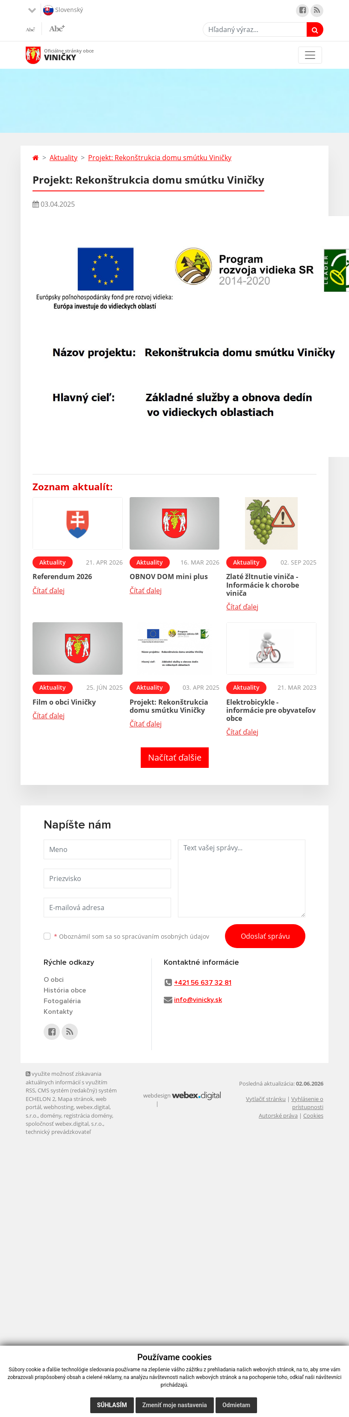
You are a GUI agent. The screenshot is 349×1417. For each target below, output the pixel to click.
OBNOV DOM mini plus (169, 576)
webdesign (157, 1095)
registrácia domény (88, 1115)
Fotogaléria (62, 1001)
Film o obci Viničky (64, 702)
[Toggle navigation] (310, 55)
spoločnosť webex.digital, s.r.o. (64, 1123)
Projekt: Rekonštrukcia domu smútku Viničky (159, 157)
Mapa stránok (75, 1099)
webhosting (59, 1107)
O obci (54, 979)
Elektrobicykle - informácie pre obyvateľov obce (271, 710)
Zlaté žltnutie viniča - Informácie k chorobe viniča (262, 584)
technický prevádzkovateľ (58, 1132)
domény (50, 1115)
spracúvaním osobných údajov (165, 936)
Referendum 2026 (62, 576)
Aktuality (63, 157)
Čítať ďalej (49, 590)
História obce (65, 990)
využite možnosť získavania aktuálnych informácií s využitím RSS (66, 1082)
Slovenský (63, 10)
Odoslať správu (265, 936)
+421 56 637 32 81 (202, 982)
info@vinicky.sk (198, 999)
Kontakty (58, 1011)
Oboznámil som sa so (131, 936)
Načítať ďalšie (174, 757)
